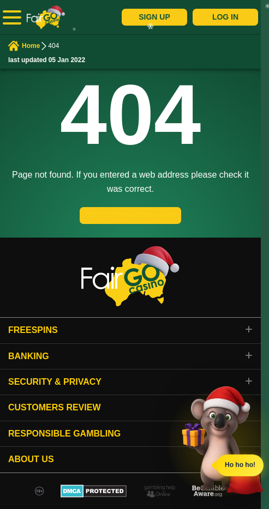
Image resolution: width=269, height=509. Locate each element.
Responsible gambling (64, 433)
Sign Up (154, 17)
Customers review (54, 407)
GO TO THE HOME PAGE (130, 215)
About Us (31, 459)
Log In (225, 17)
